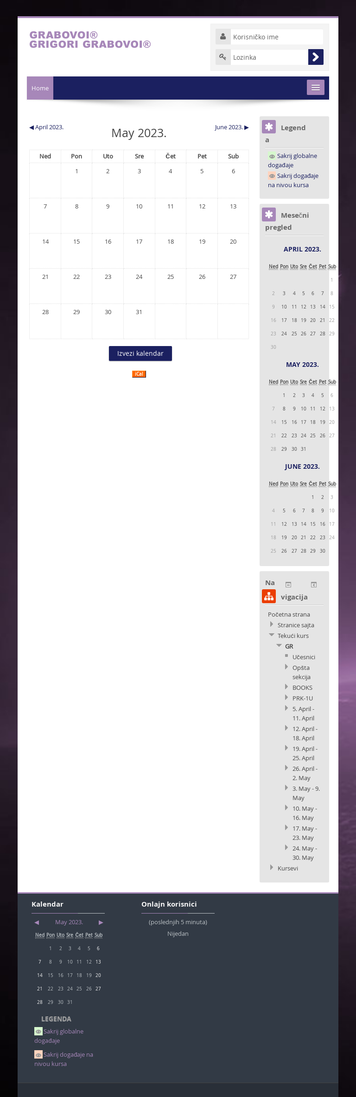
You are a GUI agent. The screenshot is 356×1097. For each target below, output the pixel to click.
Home (40, 88)
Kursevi (288, 868)
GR (289, 646)
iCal (139, 374)
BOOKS (302, 687)
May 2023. (302, 364)
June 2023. (302, 466)
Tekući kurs (293, 635)
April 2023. (302, 249)
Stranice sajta (296, 625)
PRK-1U (302, 698)
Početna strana (289, 614)
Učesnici (303, 657)
